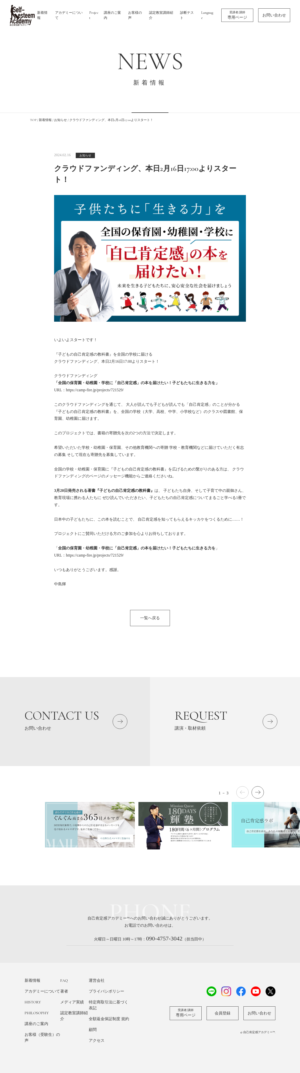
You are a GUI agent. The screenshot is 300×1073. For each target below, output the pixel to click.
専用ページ (237, 15)
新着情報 (42, 15)
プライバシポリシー (106, 991)
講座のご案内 (112, 15)
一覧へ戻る (150, 618)
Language (207, 15)
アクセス (97, 1040)
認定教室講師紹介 (161, 15)
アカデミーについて (69, 15)
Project (93, 15)
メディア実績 (72, 1002)
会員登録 (222, 1013)
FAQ (64, 980)
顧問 (93, 1029)
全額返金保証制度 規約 (109, 1018)
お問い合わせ (274, 15)
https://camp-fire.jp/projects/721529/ (95, 390)
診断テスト (187, 15)
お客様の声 (135, 15)
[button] (258, 792)
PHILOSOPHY (37, 1013)
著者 (64, 991)
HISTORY (33, 1002)
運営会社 (97, 980)
